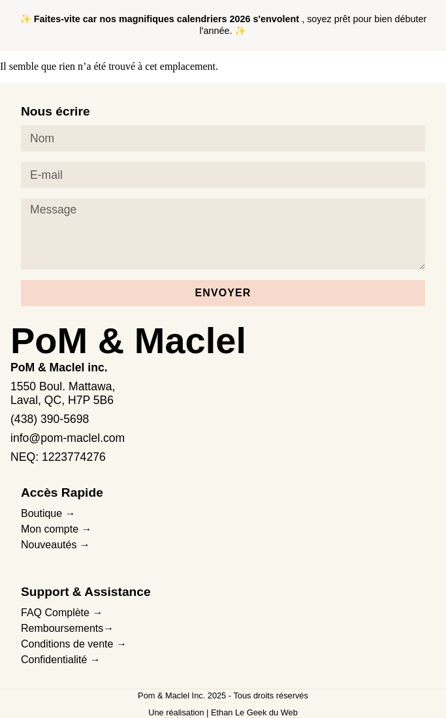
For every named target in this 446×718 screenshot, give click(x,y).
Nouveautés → (55, 544)
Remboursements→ (67, 628)
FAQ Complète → (62, 612)
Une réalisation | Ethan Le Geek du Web (223, 712)
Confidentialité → (61, 659)
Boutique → (48, 513)
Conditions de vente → (74, 643)
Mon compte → (56, 529)
